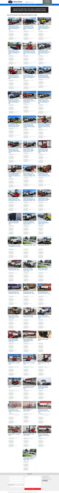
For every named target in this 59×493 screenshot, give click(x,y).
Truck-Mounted (13, 4)
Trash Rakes (24, 4)
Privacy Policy (35, 492)
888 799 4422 (30, 2)
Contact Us (34, 4)
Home (9, 4)
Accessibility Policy (30, 492)
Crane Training (19, 4)
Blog (31, 4)
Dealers (28, 4)
